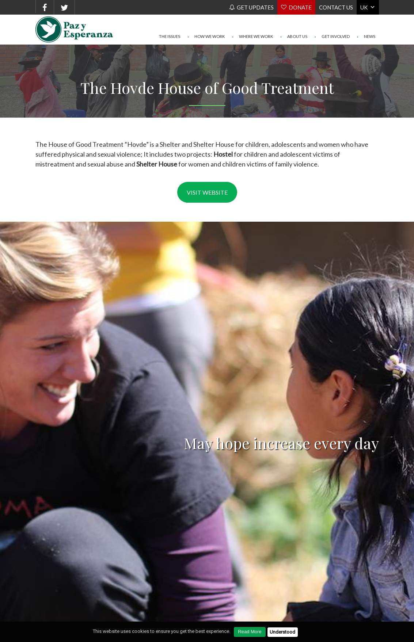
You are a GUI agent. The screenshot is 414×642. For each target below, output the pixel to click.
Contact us (336, 7)
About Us (294, 22)
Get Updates (255, 7)
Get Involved (332, 22)
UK (364, 7)
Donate (300, 7)
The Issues (169, 22)
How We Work (206, 22)
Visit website (207, 192)
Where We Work (252, 22)
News (366, 22)
